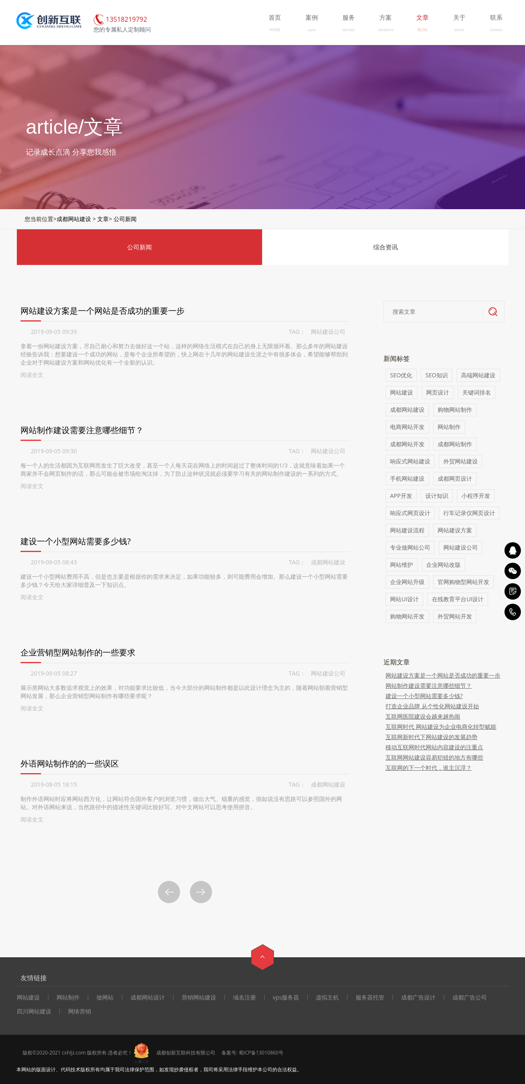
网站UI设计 (404, 599)
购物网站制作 (455, 409)
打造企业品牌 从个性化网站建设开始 (432, 706)
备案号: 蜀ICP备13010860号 (252, 1052)
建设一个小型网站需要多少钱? (76, 541)
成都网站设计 (147, 997)
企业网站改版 (443, 564)
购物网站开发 (407, 616)
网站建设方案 (455, 530)
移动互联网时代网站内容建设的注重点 (434, 747)
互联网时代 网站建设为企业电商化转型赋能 (441, 726)
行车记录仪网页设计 (469, 513)
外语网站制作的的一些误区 (70, 763)
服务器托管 (370, 997)
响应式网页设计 (410, 513)
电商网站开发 (407, 427)
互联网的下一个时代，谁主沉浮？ (429, 768)
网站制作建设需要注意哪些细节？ (82, 430)
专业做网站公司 (410, 547)
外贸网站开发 (455, 616)
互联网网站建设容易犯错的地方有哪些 (434, 757)
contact (496, 30)
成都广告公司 (469, 997)
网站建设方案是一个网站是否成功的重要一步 (103, 310)
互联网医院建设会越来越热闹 (423, 716)
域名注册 (244, 997)
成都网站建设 (74, 219)
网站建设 (401, 392)
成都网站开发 (407, 444)
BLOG (422, 30)
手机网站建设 (407, 478)
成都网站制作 (455, 444)
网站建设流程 (407, 530)
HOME (275, 30)
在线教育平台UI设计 (458, 599)
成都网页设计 (455, 478)
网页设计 (437, 392)
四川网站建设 (34, 1011)
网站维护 (401, 564)
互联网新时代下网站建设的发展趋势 (431, 737)
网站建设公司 (328, 331)
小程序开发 (475, 496)
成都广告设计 (418, 997)
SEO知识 (436, 375)
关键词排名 (476, 392)
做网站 (105, 997)
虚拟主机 (327, 997)
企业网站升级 (407, 582)
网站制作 (449, 427)
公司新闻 (125, 219)
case (312, 30)
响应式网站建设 (410, 461)
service (348, 30)
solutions (385, 30)
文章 (103, 219)
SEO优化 (401, 375)
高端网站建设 (478, 375)
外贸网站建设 (460, 461)
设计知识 (436, 496)
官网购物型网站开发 (463, 582)
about (459, 30)
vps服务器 (286, 997)
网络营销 (79, 1011)
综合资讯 (385, 247)
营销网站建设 (199, 997)
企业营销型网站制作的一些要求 (78, 652)
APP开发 (401, 496)
